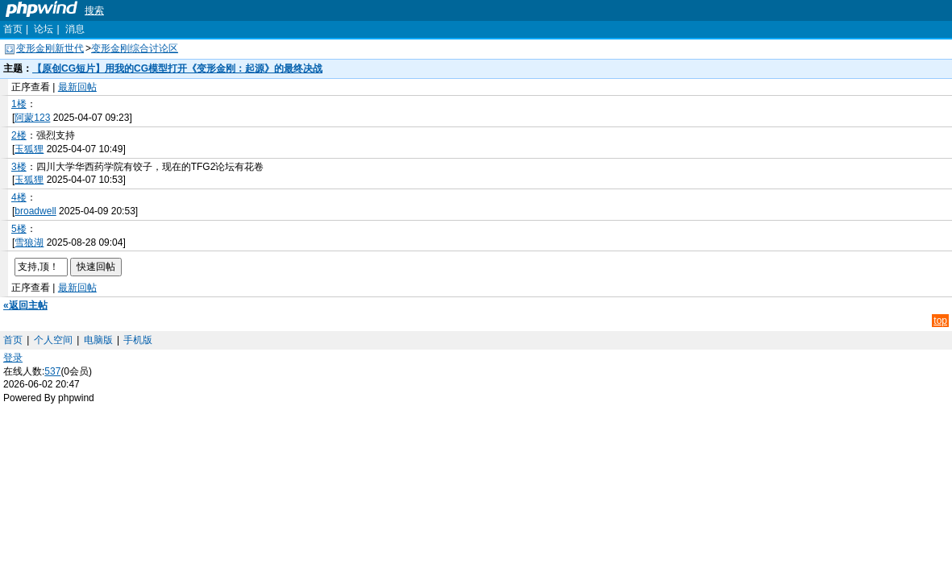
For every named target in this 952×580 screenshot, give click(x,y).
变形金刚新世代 (50, 48)
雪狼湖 (29, 242)
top (940, 320)
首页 (13, 29)
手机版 (137, 340)
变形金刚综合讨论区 (134, 48)
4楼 (19, 197)
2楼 (19, 135)
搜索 (94, 10)
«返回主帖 (25, 305)
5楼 (19, 228)
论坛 (43, 29)
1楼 (19, 104)
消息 (75, 29)
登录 (13, 357)
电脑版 (98, 340)
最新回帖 (77, 87)
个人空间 (53, 340)
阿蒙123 (32, 117)
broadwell (35, 211)
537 (52, 371)
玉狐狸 (29, 149)
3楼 (19, 166)
